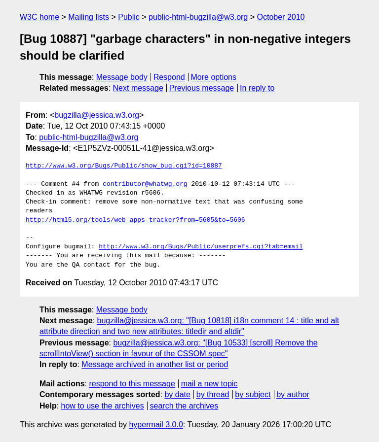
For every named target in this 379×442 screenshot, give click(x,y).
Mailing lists (88, 17)
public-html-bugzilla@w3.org (198, 17)
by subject (252, 394)
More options (214, 77)
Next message (138, 88)
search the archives (184, 406)
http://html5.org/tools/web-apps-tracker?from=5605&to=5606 (135, 220)
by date (177, 394)
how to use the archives (102, 406)
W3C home (39, 17)
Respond (169, 77)
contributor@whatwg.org (145, 184)
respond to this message (132, 383)
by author (292, 394)
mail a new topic (209, 383)
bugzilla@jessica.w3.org (96, 115)
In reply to (257, 88)
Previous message (201, 88)
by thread (212, 394)
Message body (122, 77)
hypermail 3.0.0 (156, 424)
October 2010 (281, 17)
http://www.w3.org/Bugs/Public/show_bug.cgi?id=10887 (124, 166)
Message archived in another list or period (154, 364)
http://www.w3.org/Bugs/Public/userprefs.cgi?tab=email (201, 246)
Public (129, 17)
